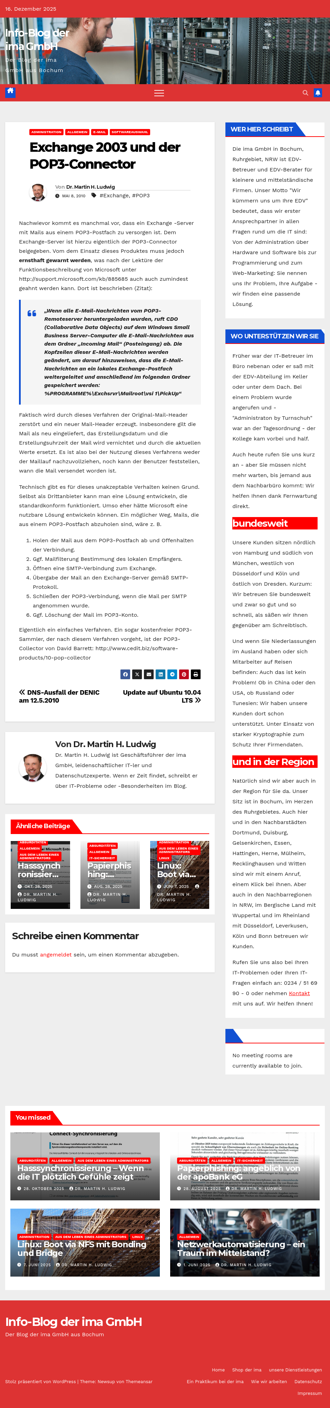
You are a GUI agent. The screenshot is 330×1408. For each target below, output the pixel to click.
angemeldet (56, 954)
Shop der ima (247, 1369)
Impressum (310, 1393)
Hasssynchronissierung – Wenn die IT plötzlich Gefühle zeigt (80, 1172)
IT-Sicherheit (102, 858)
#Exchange (114, 195)
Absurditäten (33, 842)
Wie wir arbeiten (269, 1381)
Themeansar (139, 1381)
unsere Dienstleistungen (295, 1369)
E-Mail (99, 132)
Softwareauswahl (130, 132)
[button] (305, 93)
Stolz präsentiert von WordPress (41, 1381)
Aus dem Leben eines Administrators (39, 856)
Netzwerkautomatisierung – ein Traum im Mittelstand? (241, 1248)
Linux (164, 858)
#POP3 (141, 195)
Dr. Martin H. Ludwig (90, 187)
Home (218, 1369)
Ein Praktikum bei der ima (215, 1381)
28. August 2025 (203, 1189)
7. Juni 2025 (38, 1265)
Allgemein (77, 132)
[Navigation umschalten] (159, 93)
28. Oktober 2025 (45, 1189)
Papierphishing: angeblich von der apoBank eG (238, 1172)
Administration (46, 132)
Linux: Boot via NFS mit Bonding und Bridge (81, 1248)
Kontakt (299, 993)
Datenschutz (308, 1381)
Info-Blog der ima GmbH (73, 1322)
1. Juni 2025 (198, 1265)
